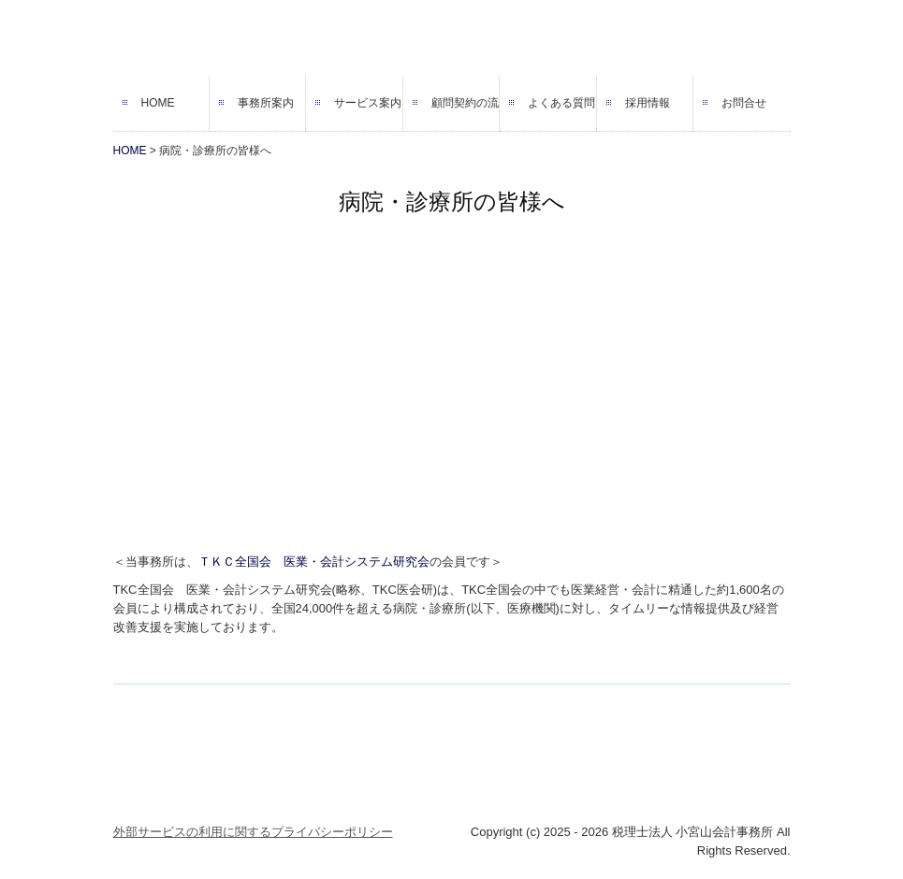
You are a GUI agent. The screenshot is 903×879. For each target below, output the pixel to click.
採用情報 (647, 102)
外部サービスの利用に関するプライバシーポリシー (253, 832)
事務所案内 (266, 102)
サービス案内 (367, 102)
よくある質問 (561, 102)
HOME (158, 102)
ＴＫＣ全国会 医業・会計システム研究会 (314, 562)
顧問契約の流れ (465, 102)
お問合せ (743, 102)
